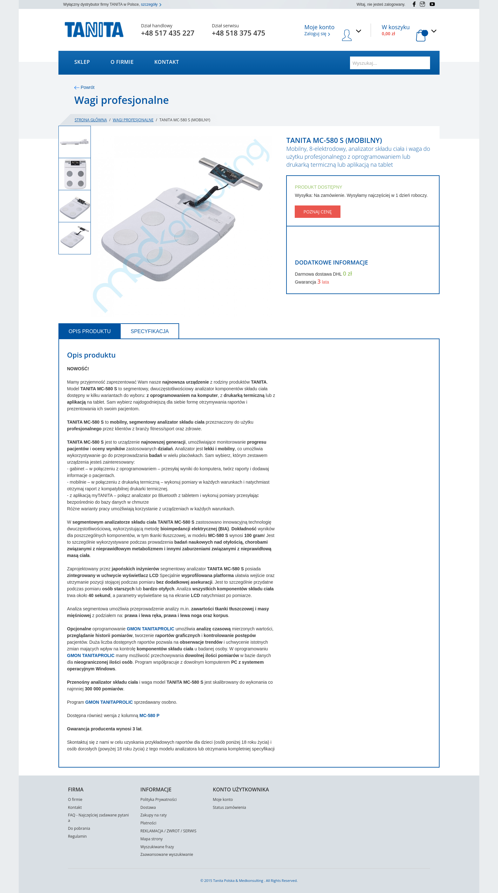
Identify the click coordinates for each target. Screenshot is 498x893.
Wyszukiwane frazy (157, 846)
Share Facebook (299, 246)
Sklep (82, 61)
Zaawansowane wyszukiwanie (166, 854)
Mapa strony (151, 839)
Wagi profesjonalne (133, 120)
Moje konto (223, 799)
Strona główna (91, 120)
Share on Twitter (310, 246)
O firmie (122, 61)
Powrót (84, 87)
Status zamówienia (229, 807)
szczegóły (151, 4)
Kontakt (166, 61)
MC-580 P (149, 715)
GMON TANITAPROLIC (151, 628)
